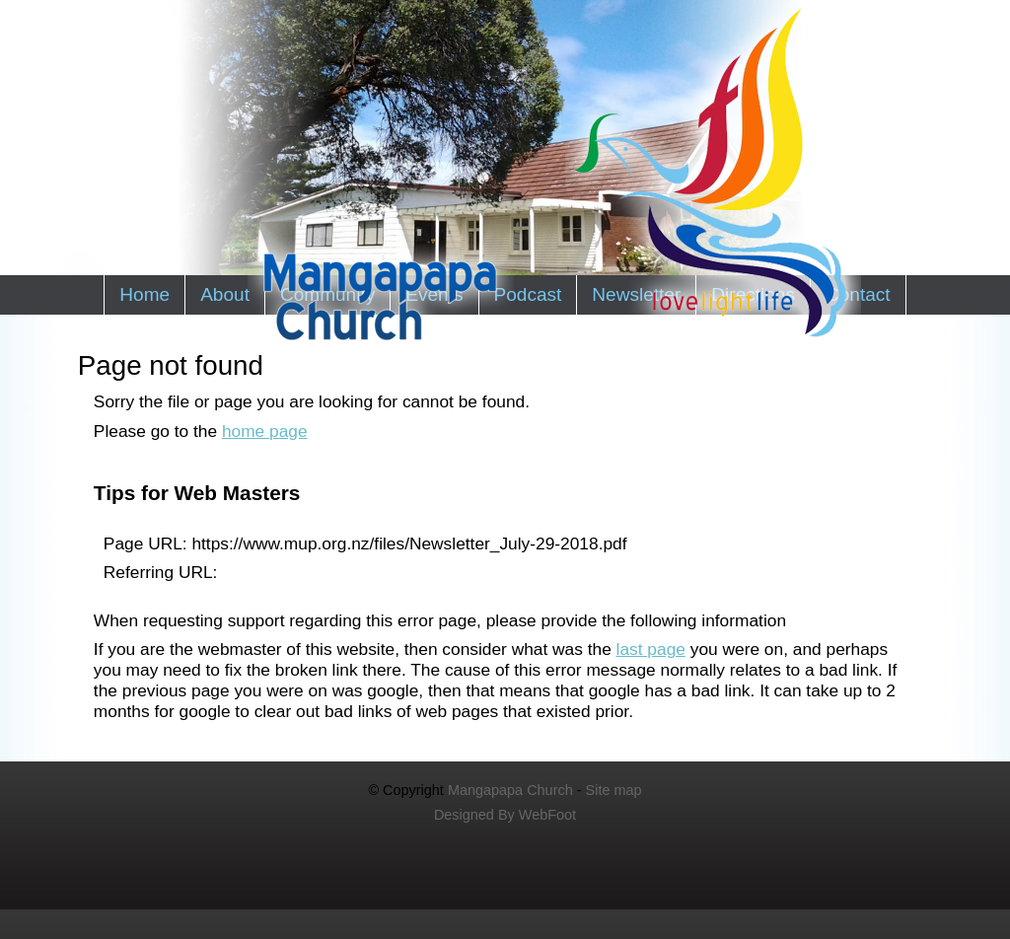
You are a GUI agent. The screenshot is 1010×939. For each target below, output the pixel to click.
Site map (614, 790)
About (225, 294)
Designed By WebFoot (505, 815)
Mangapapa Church (510, 790)
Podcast (528, 294)
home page (265, 431)
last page (650, 649)
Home (144, 294)
